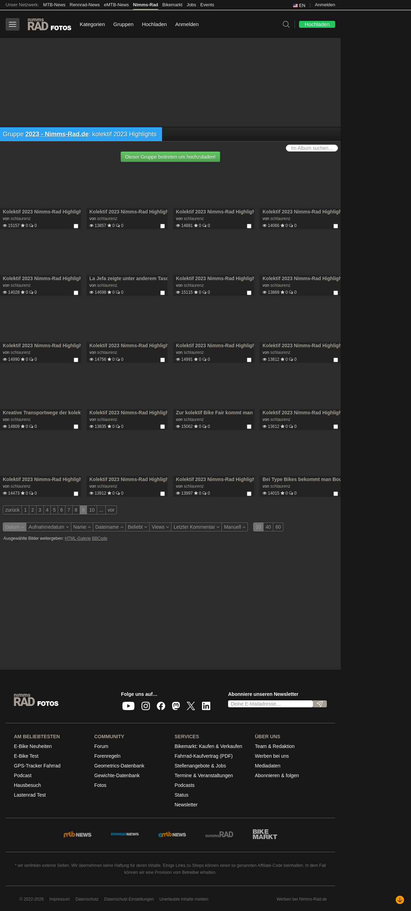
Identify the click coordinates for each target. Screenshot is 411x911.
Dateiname (109, 527)
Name (82, 527)
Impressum (59, 899)
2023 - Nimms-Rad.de (57, 134)
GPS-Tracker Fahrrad (37, 765)
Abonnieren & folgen (277, 775)
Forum (101, 746)
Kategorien (92, 24)
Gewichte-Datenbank (117, 775)
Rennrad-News (85, 4)
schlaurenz (20, 218)
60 (278, 527)
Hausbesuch (27, 785)
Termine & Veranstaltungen (204, 775)
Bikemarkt (172, 4)
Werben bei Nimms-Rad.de (302, 899)
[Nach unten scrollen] (400, 900)
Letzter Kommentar (196, 527)
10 (92, 510)
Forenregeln (107, 756)
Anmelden (325, 4)
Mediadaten (267, 765)
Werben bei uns (272, 756)
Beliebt (137, 527)
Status (181, 795)
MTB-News (54, 4)
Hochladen (154, 24)
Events (207, 4)
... (101, 510)
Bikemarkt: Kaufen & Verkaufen (208, 746)
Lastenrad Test (30, 795)
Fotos (100, 785)
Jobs (191, 4)
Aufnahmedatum (49, 527)
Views (160, 527)
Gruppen (123, 24)
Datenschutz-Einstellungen (129, 899)
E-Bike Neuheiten (33, 746)
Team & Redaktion (275, 746)
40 (268, 527)
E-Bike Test (26, 756)
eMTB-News (116, 4)
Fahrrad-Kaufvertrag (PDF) (204, 756)
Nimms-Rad (145, 4)
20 (258, 527)
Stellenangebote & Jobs (200, 765)
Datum (14, 527)
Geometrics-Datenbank (119, 765)
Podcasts (185, 785)
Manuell (234, 527)
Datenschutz (87, 899)
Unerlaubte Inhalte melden (183, 899)
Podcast (23, 775)
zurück (12, 510)
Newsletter (186, 804)
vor (111, 510)
